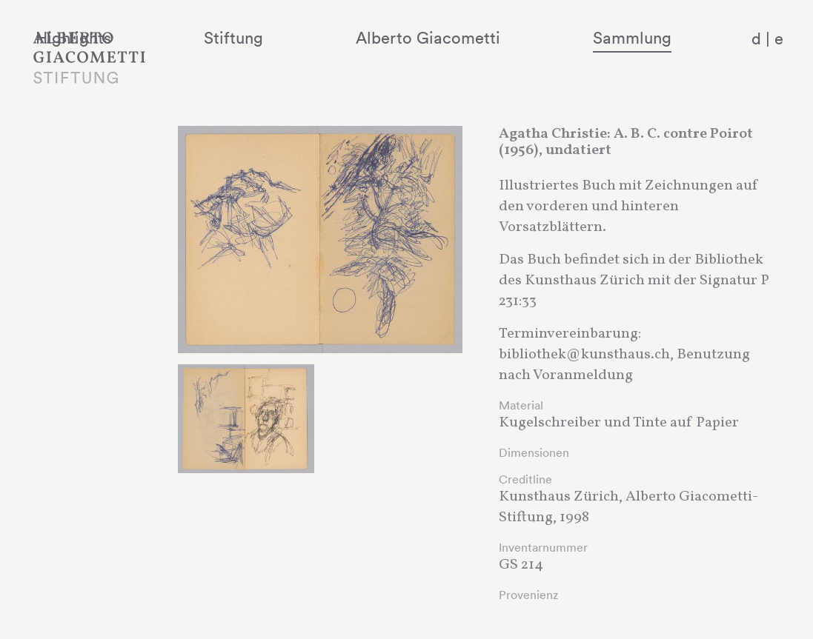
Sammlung (653, 37)
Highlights (215, 37)
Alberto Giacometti (489, 37)
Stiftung (335, 37)
